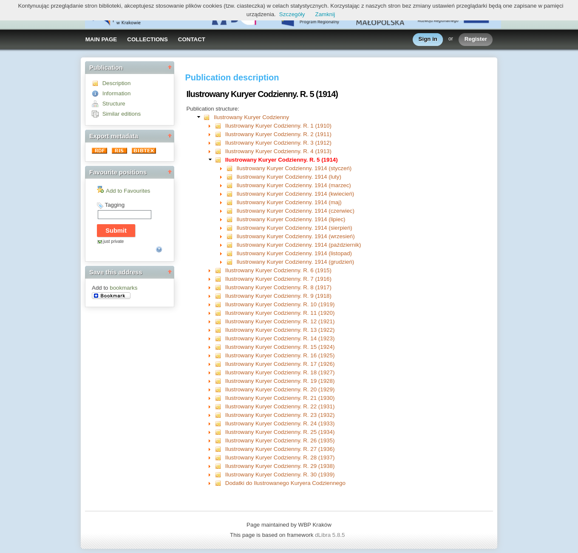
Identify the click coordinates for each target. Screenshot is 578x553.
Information (116, 93)
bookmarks (123, 288)
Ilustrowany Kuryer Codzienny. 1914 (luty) (288, 177)
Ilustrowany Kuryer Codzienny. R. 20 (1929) (280, 389)
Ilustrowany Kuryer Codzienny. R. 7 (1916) (278, 279)
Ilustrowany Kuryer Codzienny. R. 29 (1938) (280, 466)
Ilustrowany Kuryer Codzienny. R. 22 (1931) (280, 406)
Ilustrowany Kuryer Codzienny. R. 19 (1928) (280, 381)
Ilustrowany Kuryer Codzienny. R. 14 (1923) (280, 338)
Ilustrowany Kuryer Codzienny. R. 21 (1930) (280, 398)
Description (116, 83)
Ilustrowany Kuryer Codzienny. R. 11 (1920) (280, 313)
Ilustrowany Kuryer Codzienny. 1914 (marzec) (293, 185)
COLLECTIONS (147, 39)
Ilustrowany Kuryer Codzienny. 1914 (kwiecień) (295, 194)
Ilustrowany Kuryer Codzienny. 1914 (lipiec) (290, 219)
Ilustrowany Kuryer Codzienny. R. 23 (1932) (280, 415)
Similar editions (121, 114)
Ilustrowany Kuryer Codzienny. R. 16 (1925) (280, 355)
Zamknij (325, 14)
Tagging (115, 205)
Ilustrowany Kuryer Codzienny (251, 117)
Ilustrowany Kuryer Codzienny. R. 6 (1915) (278, 270)
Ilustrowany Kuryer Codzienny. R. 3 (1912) (278, 143)
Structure (113, 103)
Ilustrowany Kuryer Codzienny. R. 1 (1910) (278, 126)
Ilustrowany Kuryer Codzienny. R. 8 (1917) (278, 287)
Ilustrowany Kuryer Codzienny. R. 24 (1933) (280, 423)
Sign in (428, 39)
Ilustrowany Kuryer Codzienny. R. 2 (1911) (278, 134)
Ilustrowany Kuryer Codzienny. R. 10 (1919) (280, 304)
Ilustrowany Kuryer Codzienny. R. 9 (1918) (278, 296)
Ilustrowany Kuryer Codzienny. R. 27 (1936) (280, 449)
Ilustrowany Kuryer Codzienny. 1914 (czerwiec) (295, 211)
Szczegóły (292, 14)
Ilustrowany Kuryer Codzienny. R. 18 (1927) (280, 372)
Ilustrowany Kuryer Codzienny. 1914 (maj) (288, 202)
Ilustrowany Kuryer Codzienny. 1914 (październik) (298, 245)
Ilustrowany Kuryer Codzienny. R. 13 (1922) (280, 330)
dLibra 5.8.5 (330, 535)
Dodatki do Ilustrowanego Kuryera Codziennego (285, 483)
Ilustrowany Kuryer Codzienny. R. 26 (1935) (280, 440)
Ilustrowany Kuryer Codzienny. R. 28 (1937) (280, 457)
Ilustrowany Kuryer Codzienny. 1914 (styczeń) (293, 168)
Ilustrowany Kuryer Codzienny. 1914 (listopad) (294, 253)
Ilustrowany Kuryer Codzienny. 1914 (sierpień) (294, 228)
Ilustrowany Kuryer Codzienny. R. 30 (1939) (280, 474)
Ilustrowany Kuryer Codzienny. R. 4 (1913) (278, 151)
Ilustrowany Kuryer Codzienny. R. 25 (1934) (280, 432)
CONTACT (191, 39)
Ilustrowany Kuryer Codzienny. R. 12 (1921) (280, 321)
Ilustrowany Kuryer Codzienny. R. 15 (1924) (280, 347)
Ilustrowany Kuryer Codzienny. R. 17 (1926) (280, 364)
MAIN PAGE (101, 39)
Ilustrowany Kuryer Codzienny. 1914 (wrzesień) (295, 236)
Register (476, 39)
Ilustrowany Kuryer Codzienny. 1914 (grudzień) (295, 262)
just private (113, 241)
